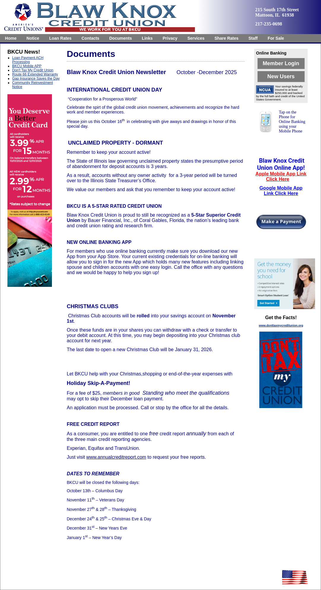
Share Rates (226, 38)
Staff (253, 38)
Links (147, 38)
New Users (281, 76)
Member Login (281, 63)
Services (196, 38)
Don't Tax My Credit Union (32, 70)
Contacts (90, 38)
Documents (120, 38)
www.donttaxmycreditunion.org (281, 325)
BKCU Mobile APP (27, 66)
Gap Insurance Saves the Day (36, 78)
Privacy (170, 38)
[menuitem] (11, 38)
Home (11, 38)
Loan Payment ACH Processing (27, 60)
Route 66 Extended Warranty (35, 74)
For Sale (276, 38)
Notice (32, 38)
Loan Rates (60, 38)
